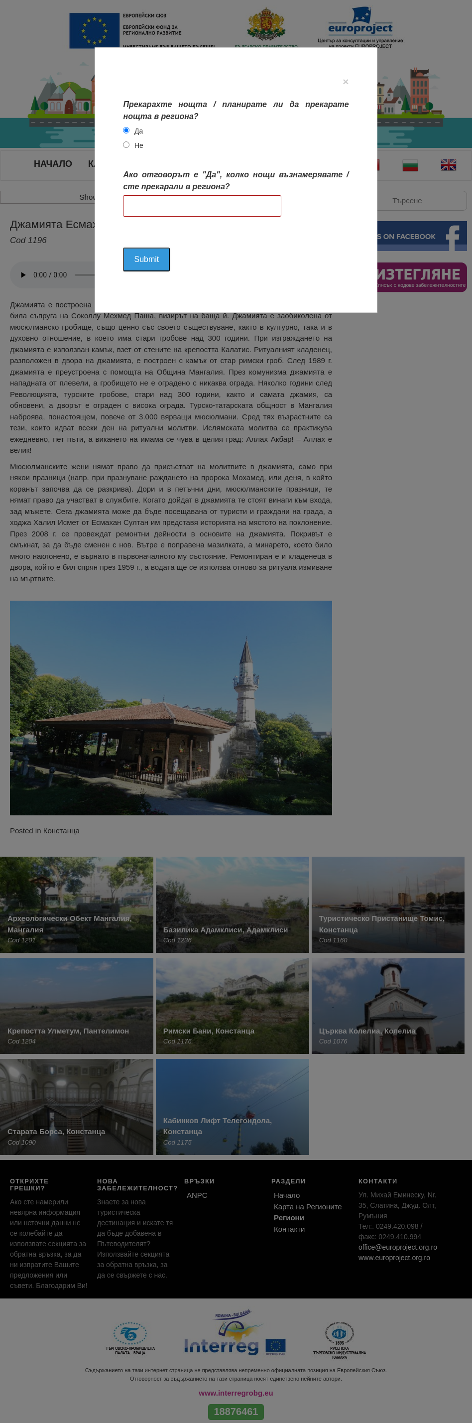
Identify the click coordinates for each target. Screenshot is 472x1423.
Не (138, 145)
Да (138, 131)
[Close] (346, 81)
